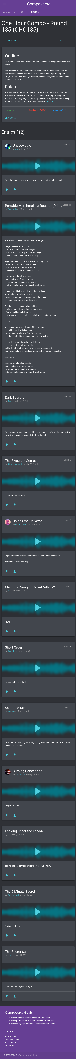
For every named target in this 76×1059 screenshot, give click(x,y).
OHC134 (10, 40)
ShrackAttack (13, 895)
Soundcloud (12, 1039)
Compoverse (38, 4)
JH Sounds (20, 774)
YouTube (10, 1036)
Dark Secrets (14, 398)
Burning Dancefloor (27, 771)
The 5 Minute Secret (20, 892)
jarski (10, 955)
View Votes (10, 118)
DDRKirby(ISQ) (21, 524)
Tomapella (12, 209)
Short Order (13, 647)
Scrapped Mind (16, 708)
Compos (6, 12)
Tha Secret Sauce (18, 952)
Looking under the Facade (24, 831)
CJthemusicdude (15, 464)
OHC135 (34, 12)
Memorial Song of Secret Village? (30, 587)
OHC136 (66, 40)
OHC (20, 12)
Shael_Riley (13, 651)
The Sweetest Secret (20, 461)
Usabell (11, 401)
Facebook (10, 1042)
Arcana (11, 711)
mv (16, 149)
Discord (49, 101)
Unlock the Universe (28, 521)
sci (9, 835)
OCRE (10, 591)
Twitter (9, 1045)
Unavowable (22, 146)
